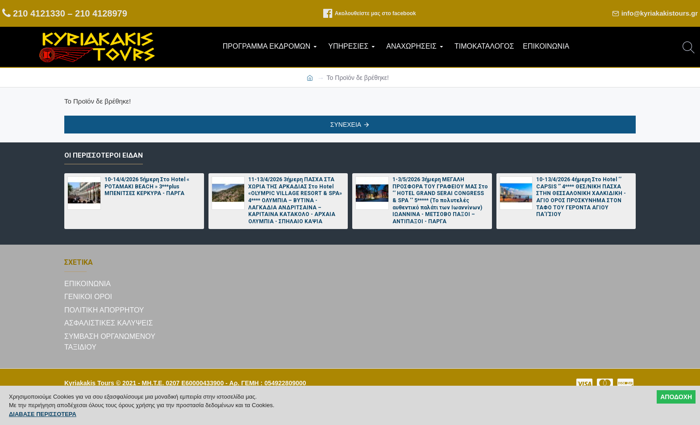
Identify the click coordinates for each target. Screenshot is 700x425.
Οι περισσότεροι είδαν (103, 155)
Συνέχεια (345, 124)
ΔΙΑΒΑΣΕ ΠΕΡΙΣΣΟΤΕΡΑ (42, 414)
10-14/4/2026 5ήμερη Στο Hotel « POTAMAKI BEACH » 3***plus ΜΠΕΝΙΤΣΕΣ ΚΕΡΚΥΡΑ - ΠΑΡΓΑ (146, 187)
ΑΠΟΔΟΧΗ (676, 396)
